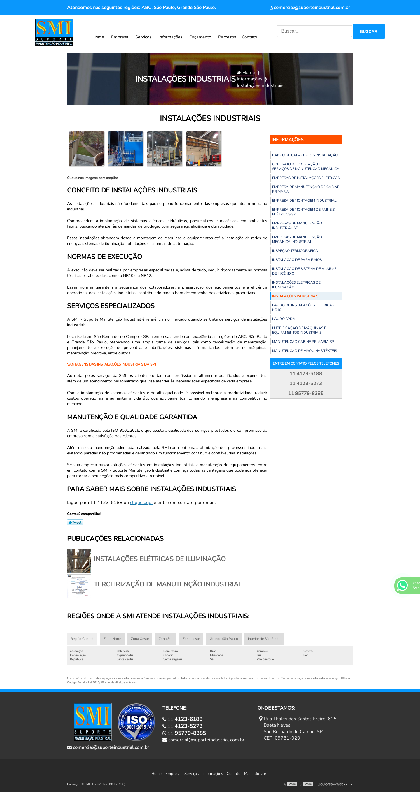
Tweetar (75, 522)
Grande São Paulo (224, 638)
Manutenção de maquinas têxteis (304, 350)
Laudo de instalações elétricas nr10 (303, 307)
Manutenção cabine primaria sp (303, 341)
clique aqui (141, 502)
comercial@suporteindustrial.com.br (310, 7)
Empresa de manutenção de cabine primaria (305, 189)
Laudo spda (283, 319)
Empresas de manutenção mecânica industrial (297, 239)
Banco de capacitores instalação (305, 155)
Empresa (119, 37)
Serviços (143, 37)
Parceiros (227, 37)
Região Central (82, 638)
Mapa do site (255, 773)
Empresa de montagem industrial (304, 200)
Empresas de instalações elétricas (306, 177)
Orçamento (200, 37)
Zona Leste (191, 638)
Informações (170, 37)
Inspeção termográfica (295, 250)
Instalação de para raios (297, 259)
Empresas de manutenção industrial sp (297, 225)
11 (182, 719)
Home (98, 37)
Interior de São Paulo (264, 638)
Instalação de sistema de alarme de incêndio (304, 271)
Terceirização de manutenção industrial (168, 584)
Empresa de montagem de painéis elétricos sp (303, 212)
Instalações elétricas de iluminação (296, 284)
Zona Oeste (140, 638)
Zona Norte (112, 638)
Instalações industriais (295, 296)
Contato (249, 37)
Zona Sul (166, 638)
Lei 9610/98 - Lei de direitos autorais (112, 682)
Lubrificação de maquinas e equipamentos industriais (299, 330)
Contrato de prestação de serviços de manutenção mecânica (306, 166)
